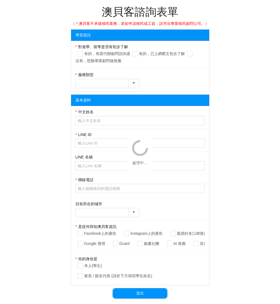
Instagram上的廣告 (146, 233)
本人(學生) (93, 266)
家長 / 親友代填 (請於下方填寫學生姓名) (118, 276)
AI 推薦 (179, 243)
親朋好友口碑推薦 (192, 233)
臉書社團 (151, 243)
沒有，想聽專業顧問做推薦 (98, 61)
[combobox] (107, 83)
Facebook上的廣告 (100, 233)
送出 (140, 293)
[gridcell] (140, 55)
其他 (204, 243)
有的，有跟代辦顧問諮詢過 (107, 53)
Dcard (124, 243)
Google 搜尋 (94, 243)
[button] (133, 83)
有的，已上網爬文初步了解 (162, 53)
